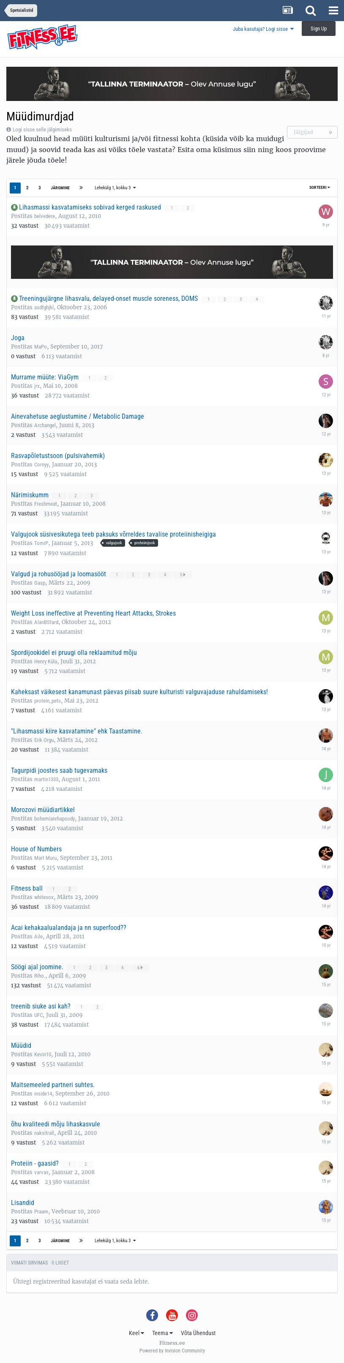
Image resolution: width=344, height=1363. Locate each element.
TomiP (41, 543)
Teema (162, 1333)
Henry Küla (45, 661)
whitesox (44, 897)
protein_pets (47, 701)
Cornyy (41, 464)
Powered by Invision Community (172, 1351)
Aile (38, 936)
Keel (136, 1333)
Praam (41, 1211)
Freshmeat (45, 504)
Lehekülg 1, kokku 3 (115, 188)
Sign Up (319, 28)
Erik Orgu (44, 740)
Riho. (39, 976)
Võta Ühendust (198, 1333)
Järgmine (60, 187)
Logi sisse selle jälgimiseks (42, 129)
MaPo (40, 346)
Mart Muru (45, 858)
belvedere (44, 216)
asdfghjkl (44, 307)
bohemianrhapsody (54, 818)
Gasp (39, 583)
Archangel (45, 425)
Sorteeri (319, 187)
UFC (38, 1015)
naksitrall (44, 1133)
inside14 (43, 1093)
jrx (37, 386)
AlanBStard (46, 622)
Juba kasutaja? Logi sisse (263, 29)
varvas (41, 1172)
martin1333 (46, 779)
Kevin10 (42, 1054)
